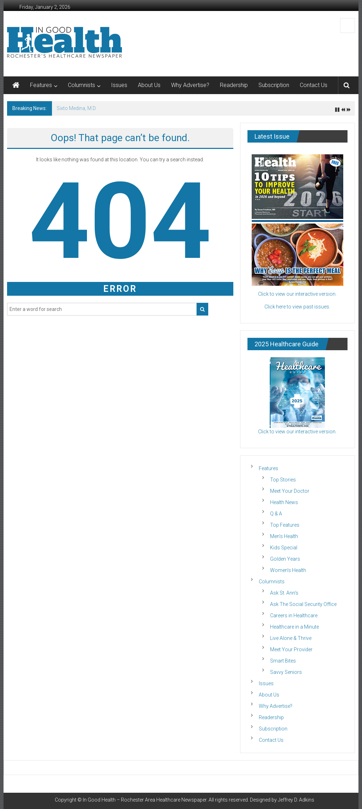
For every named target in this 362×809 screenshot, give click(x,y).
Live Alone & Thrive (290, 638)
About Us (149, 85)
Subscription (273, 85)
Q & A (276, 513)
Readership (234, 85)
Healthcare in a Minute (294, 627)
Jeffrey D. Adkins (296, 800)
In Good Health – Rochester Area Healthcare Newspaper (144, 800)
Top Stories (283, 479)
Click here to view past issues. (297, 307)
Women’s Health (288, 570)
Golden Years (285, 559)
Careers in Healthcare (293, 615)
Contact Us (313, 85)
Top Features (284, 525)
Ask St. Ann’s (284, 593)
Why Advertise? (190, 85)
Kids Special (283, 547)
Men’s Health (284, 536)
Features (41, 85)
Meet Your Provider (291, 649)
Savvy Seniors (286, 672)
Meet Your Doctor (289, 491)
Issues (119, 85)
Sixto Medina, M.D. (77, 108)
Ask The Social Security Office (303, 604)
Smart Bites (283, 661)
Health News (284, 502)
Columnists (81, 85)
